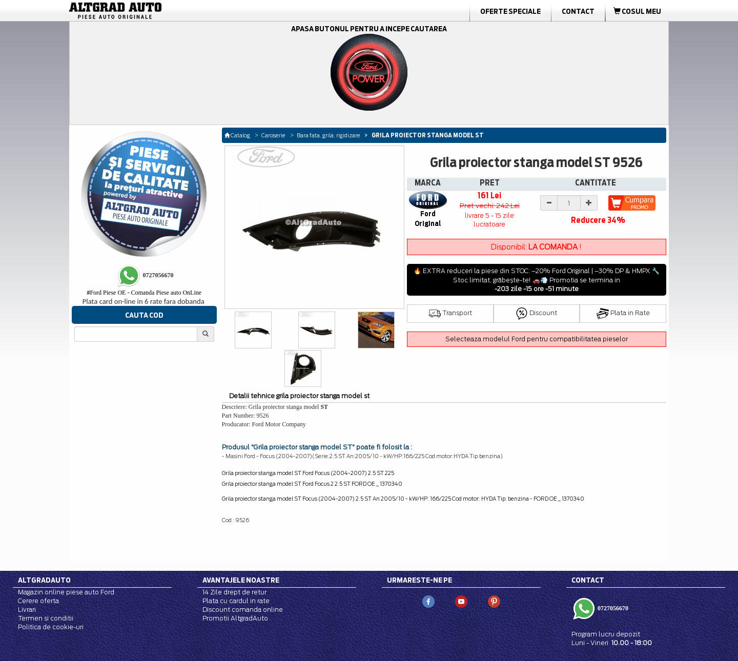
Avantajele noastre (240, 580)
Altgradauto (44, 580)
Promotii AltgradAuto (235, 618)
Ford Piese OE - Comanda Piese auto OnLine (144, 292)
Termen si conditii (45, 618)
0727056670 (612, 608)
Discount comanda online (242, 609)
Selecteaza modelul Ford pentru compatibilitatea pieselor (536, 339)
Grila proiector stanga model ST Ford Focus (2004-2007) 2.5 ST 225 (308, 473)
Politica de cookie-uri (51, 627)
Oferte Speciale (510, 11)
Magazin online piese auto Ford (66, 592)
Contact (578, 11)
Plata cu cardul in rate (236, 601)
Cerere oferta (38, 601)
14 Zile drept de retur (234, 592)
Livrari (27, 609)
